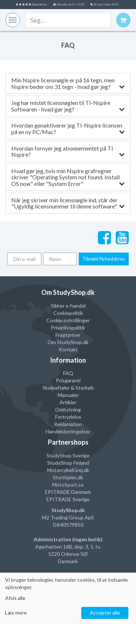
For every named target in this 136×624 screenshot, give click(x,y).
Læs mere (16, 612)
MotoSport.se (68, 484)
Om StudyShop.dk (68, 342)
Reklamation (68, 424)
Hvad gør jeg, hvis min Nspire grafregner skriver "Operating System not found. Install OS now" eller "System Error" (68, 177)
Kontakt (68, 349)
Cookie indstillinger (68, 320)
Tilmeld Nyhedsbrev (103, 259)
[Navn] (60, 259)
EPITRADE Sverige (68, 499)
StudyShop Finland (68, 463)
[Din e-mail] (24, 259)
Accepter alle (105, 612)
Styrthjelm (65, 477)
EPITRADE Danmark (68, 492)
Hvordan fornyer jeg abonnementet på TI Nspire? (68, 151)
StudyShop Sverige (68, 455)
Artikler (68, 402)
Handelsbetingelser (68, 431)
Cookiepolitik (68, 313)
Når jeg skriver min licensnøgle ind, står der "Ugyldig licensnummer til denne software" (68, 203)
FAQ (68, 373)
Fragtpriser (68, 335)
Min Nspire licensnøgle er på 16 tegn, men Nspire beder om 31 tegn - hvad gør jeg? (68, 83)
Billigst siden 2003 (104, 4)
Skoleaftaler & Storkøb (68, 388)
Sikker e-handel (68, 306)
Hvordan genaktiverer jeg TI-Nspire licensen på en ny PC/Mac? (68, 128)
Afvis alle (15, 598)
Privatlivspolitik (68, 327)
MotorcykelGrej (65, 470)
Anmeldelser (31, 4)
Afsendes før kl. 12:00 (69, 4)
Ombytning (68, 409)
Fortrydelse (68, 417)
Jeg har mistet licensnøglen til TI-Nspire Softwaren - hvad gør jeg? (68, 106)
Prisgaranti (68, 380)
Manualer (68, 395)
